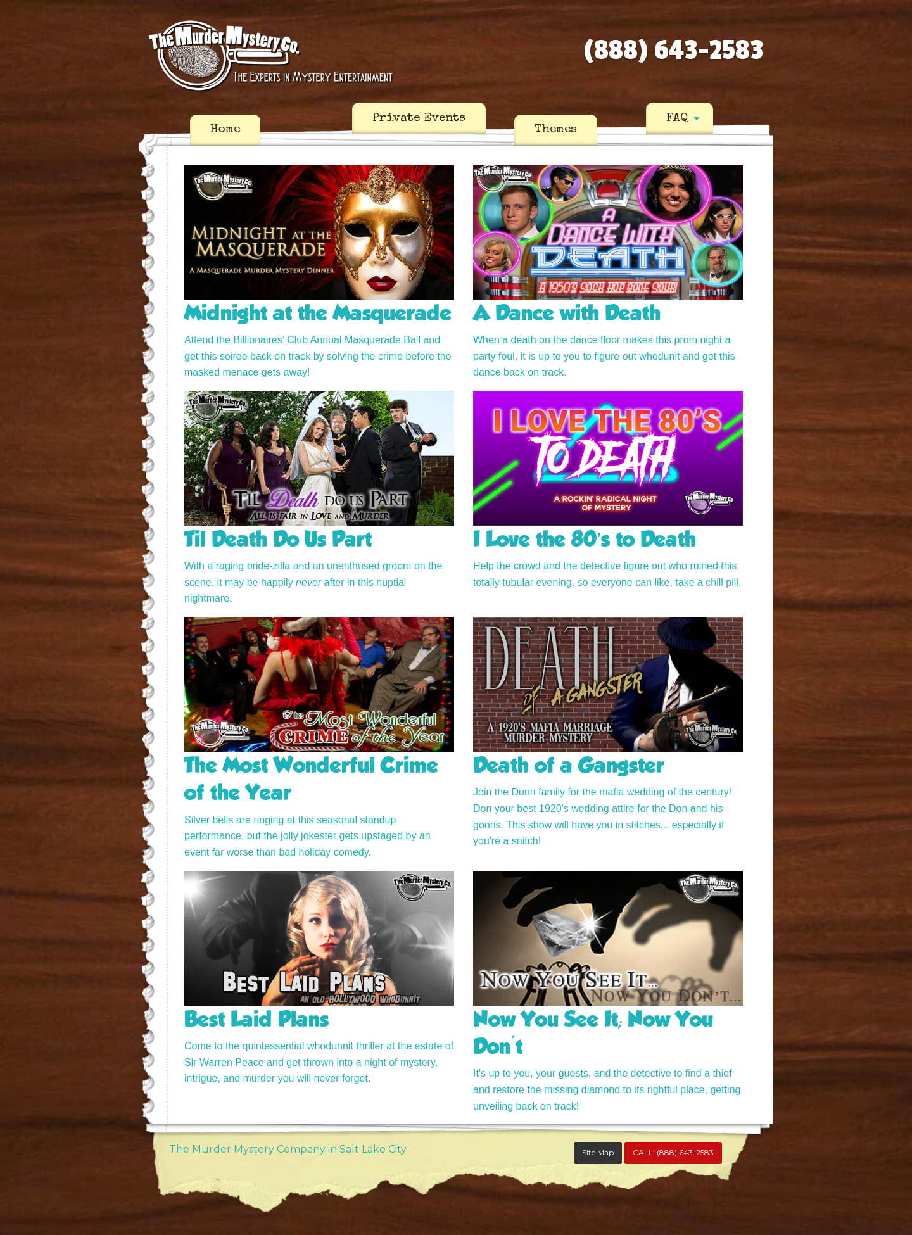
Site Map (598, 1152)
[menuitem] (225, 130)
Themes (556, 130)
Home (225, 130)
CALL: (673, 1152)
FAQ (677, 118)
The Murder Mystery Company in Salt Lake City (288, 1149)
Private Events (419, 118)
